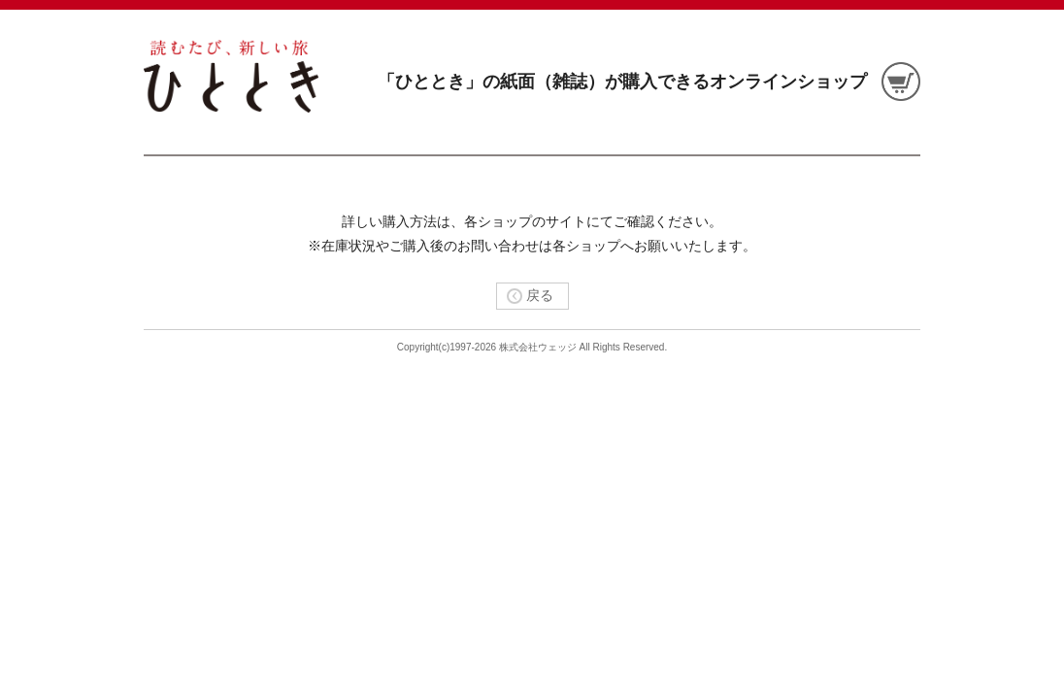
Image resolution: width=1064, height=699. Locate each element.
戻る (525, 295)
